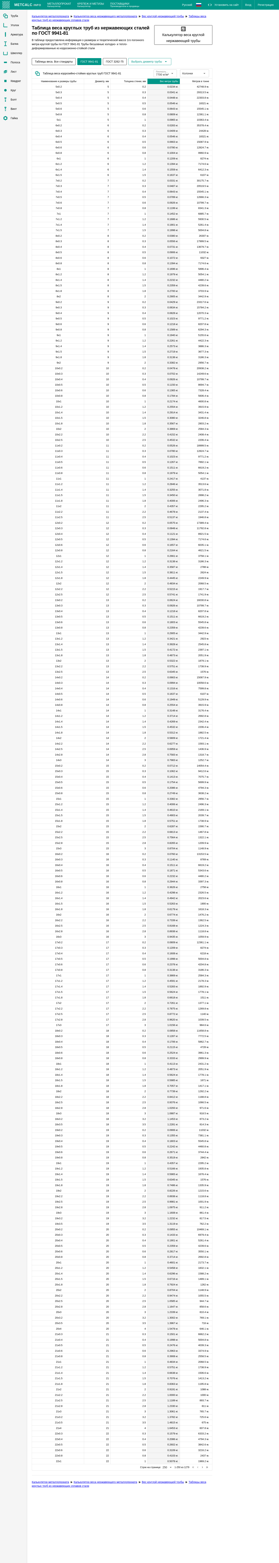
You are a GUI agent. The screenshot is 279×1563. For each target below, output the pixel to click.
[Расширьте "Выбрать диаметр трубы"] (149, 61)
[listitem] (13, 16)
